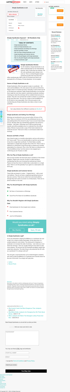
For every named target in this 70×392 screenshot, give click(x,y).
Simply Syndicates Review (20, 45)
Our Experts (2, 377)
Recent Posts (12, 264)
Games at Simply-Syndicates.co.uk (22, 46)
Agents (30, 2)
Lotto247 (57, 57)
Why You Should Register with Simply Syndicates (26, 56)
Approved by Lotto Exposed (6, 374)
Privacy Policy (30, 361)
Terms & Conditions (18, 361)
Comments (2, 386)
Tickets (24, 2)
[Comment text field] (22, 338)
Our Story (2, 376)
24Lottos (38, 109)
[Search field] (54, 2)
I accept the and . (20, 361)
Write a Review (13, 14)
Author (10, 262)
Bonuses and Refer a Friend (21, 50)
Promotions (2, 380)
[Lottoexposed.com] (13, 2)
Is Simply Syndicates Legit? (21, 59)
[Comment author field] (17, 353)
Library (1, 379)
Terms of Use (3, 383)
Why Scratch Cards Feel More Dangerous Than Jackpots (25, 308)
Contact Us (2, 387)
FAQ (1, 381)
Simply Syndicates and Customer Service (24, 54)
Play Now (60, 10)
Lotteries (37, 2)
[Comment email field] (17, 357)
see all (20, 306)
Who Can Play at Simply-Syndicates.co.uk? (24, 52)
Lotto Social (58, 46)
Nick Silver (9, 281)
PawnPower (57, 36)
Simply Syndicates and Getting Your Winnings (25, 48)
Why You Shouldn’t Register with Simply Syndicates (26, 58)
